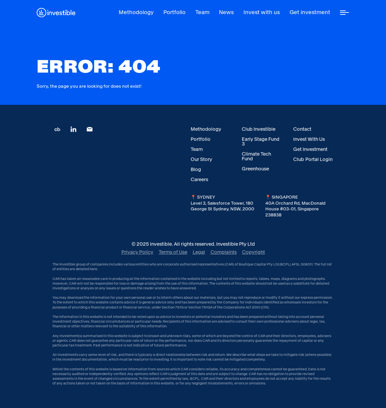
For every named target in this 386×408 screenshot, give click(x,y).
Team (197, 149)
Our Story (201, 159)
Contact (302, 129)
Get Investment (310, 149)
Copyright (253, 252)
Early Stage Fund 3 (260, 141)
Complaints (223, 252)
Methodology (206, 129)
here (93, 269)
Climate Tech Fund (256, 156)
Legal (199, 252)
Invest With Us (309, 139)
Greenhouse (255, 168)
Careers (199, 179)
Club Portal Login (313, 159)
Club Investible (258, 129)
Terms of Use (173, 252)
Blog (196, 169)
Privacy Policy (137, 252)
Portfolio (200, 139)
